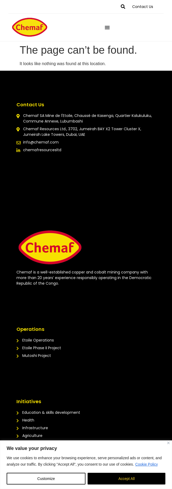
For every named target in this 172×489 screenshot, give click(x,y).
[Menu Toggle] (107, 27)
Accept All (126, 479)
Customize (46, 479)
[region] (86, 464)
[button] (123, 7)
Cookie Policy (146, 464)
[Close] (168, 443)
